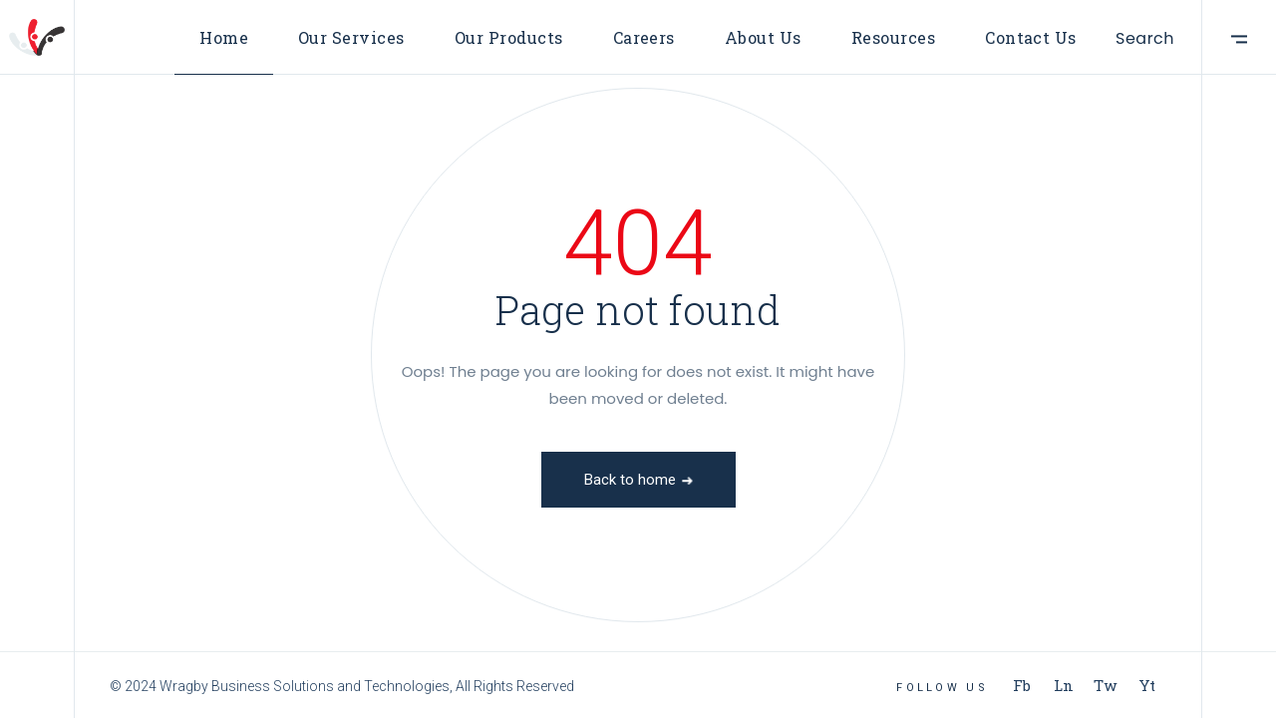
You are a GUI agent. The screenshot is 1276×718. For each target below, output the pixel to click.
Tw (1105, 685)
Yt (1147, 685)
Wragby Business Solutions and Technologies (305, 686)
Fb (1022, 685)
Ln (1064, 685)
